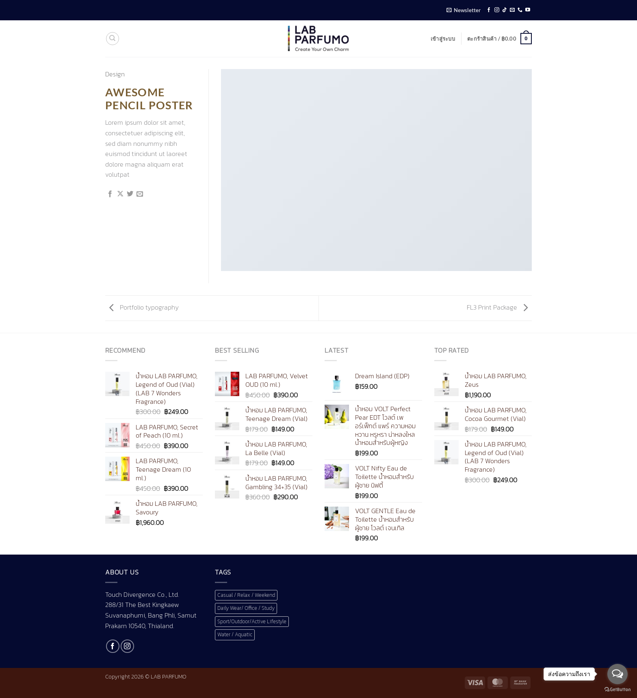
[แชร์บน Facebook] (110, 194)
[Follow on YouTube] (527, 10)
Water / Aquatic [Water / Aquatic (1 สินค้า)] (234, 634)
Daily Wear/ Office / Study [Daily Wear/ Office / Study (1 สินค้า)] (246, 608)
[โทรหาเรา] (520, 10)
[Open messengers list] (617, 674)
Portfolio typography (144, 307)
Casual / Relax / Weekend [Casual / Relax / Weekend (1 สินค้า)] (246, 595)
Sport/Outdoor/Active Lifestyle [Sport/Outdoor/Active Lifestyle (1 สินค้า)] (251, 621)
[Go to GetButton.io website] (617, 689)
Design (115, 74)
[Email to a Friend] (139, 194)
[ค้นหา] (112, 38)
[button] (463, 10)
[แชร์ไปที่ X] (120, 194)
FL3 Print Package (497, 307)
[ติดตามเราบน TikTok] (504, 10)
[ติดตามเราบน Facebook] (488, 10)
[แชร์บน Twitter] (130, 194)
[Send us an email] (512, 10)
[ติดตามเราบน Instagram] (496, 10)
